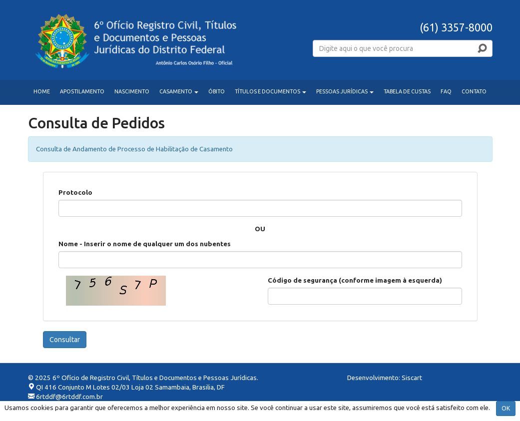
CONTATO (474, 91)
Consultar (64, 340)
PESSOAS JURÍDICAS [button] (345, 91)
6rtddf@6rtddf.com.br (69, 397)
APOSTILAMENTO (82, 91)
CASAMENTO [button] (178, 91)
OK (506, 408)
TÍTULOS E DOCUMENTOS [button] (270, 91)
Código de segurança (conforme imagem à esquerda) (355, 280)
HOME (41, 91)
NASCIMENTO (131, 91)
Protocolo (75, 192)
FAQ (446, 91)
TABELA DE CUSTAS (407, 91)
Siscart (412, 378)
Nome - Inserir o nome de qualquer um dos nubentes (144, 244)
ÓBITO (216, 91)
